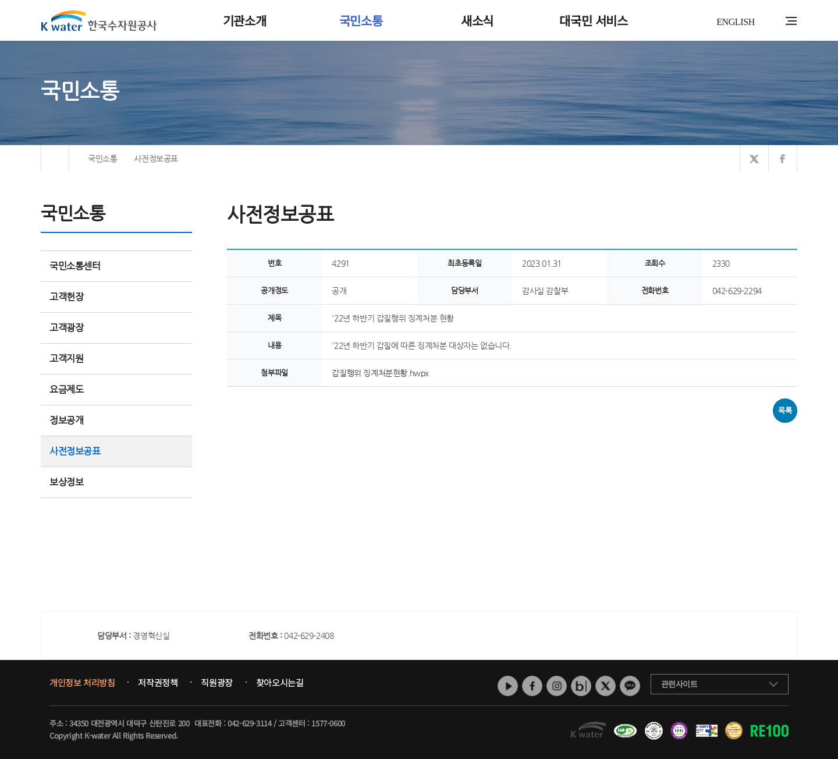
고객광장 (116, 327)
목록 (784, 410)
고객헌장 (116, 296)
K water (99, 20)
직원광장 (216, 683)
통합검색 (773, 21)
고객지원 (116, 358)
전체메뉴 (791, 21)
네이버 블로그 (581, 686)
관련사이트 (679, 684)
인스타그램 (556, 686)
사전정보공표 (75, 451)
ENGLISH (735, 22)
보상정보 (116, 482)
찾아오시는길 (280, 683)
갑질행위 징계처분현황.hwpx (380, 372)
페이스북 (532, 686)
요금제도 (116, 389)
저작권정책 (157, 683)
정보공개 (116, 420)
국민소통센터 (75, 265)
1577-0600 (328, 723)
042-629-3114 (249, 723)
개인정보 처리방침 (82, 683)
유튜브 (508, 686)
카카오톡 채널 (630, 686)
